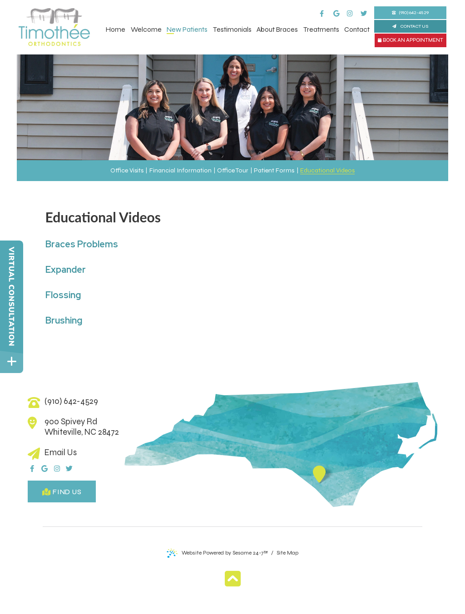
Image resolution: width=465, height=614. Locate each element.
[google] (339, 9)
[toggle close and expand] (11, 361)
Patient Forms (274, 170)
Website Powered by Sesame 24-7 (217, 553)
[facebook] (326, 9)
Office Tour (232, 170)
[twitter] (367, 9)
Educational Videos (327, 170)
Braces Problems (81, 244)
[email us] (75, 452)
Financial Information (180, 170)
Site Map (287, 553)
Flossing (64, 295)
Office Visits (126, 170)
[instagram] (353, 9)
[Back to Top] (233, 579)
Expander (65, 269)
